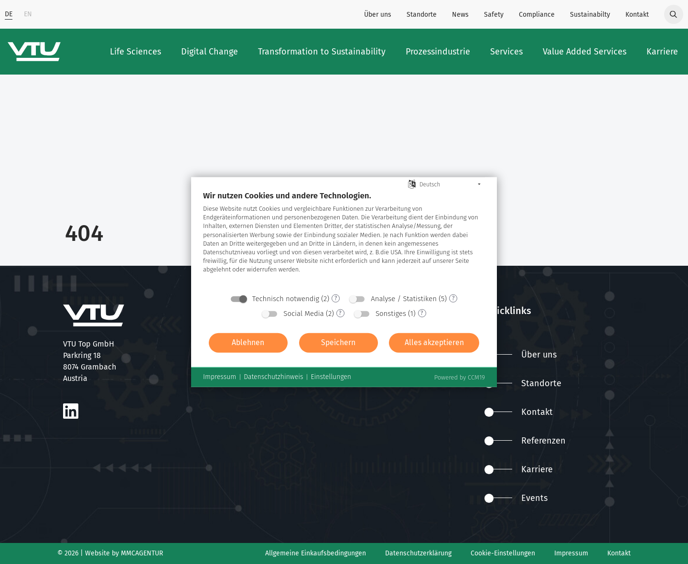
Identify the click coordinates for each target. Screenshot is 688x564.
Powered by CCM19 (459, 376)
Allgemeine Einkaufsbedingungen (315, 553)
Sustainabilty (590, 15)
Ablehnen (248, 342)
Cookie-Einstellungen (503, 553)
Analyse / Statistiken (404, 298)
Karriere (518, 469)
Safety (494, 15)
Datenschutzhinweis (273, 377)
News (460, 15)
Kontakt (637, 15)
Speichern (338, 342)
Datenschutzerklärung (418, 553)
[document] (344, 239)
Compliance (537, 15)
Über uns (377, 15)
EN (28, 14)
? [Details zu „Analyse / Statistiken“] (453, 298)
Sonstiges (391, 313)
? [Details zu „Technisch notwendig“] (335, 298)
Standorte (422, 15)
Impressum (571, 553)
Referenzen (525, 440)
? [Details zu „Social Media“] (340, 313)
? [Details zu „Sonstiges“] (421, 313)
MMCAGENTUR (142, 553)
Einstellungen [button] (331, 377)
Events (516, 498)
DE (8, 14)
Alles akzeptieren (434, 342)
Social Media (303, 313)
